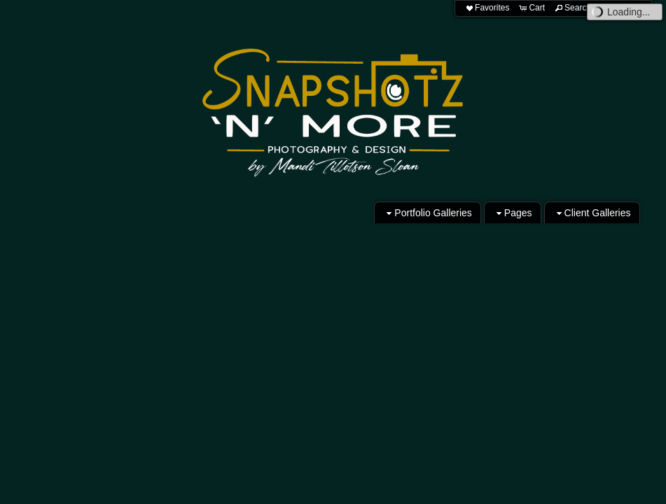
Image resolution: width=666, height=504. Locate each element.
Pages (512, 213)
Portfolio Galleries (427, 213)
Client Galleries (592, 213)
